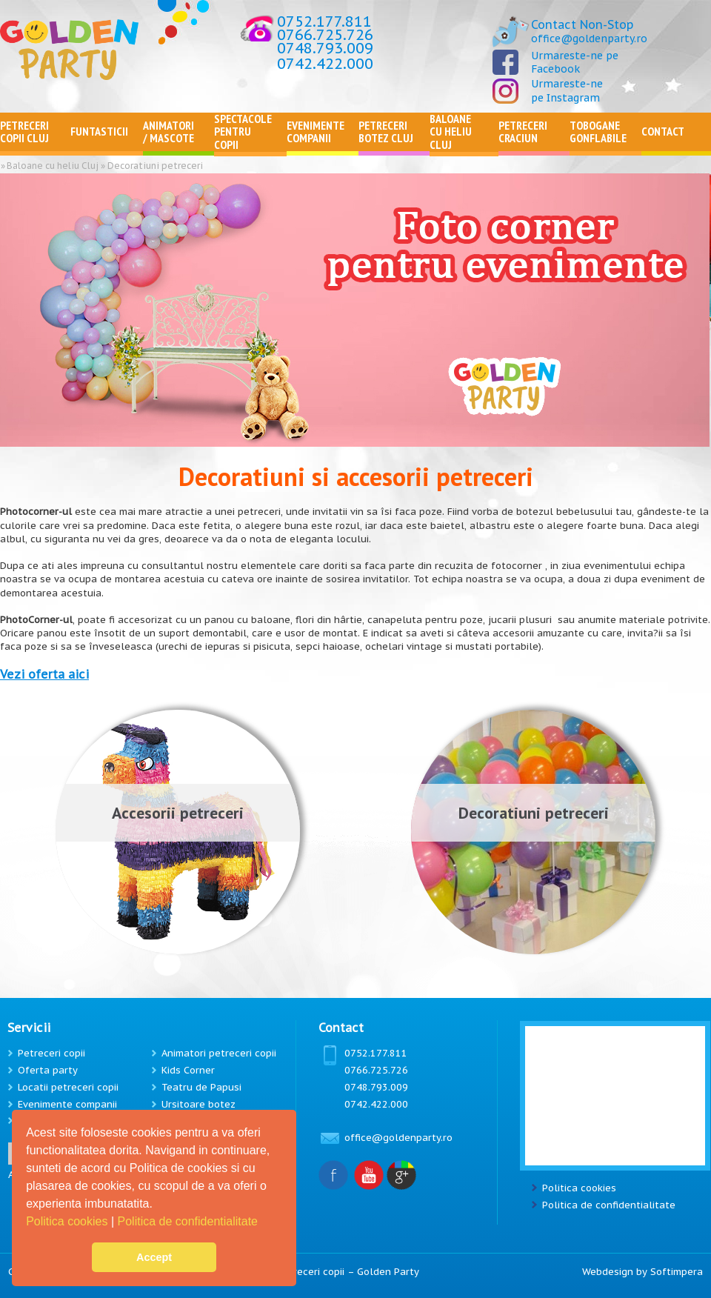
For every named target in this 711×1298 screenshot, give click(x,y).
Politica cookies (68, 1221)
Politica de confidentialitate (189, 1221)
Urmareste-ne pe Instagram (567, 90)
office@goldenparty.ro (589, 38)
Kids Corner (188, 1070)
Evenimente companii (67, 1104)
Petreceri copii (51, 1053)
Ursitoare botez (198, 1104)
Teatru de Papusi (201, 1087)
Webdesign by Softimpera (642, 1271)
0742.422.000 (325, 63)
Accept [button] (154, 1257)
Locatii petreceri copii (68, 1087)
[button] (263, 1223)
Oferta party (48, 1070)
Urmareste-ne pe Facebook (574, 62)
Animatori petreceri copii (218, 1053)
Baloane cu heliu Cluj (53, 165)
